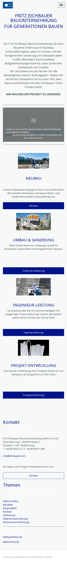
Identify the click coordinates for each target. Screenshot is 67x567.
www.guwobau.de (12, 536)
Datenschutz (21, 557)
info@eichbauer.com (14, 456)
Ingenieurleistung (33, 332)
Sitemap (48, 557)
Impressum (9, 557)
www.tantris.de (11, 541)
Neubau (33, 205)
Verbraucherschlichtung (16, 522)
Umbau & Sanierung (33, 270)
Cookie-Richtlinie (35, 557)
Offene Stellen (10, 501)
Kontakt (33, 475)
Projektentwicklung (33, 395)
